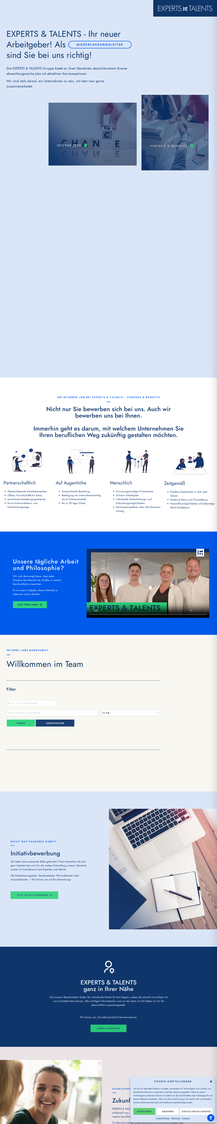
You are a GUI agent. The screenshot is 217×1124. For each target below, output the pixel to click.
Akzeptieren (144, 1111)
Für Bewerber (16, 8)
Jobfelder (68, 8)
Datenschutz (175, 1118)
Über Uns (88, 8)
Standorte (108, 8)
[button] (210, 1081)
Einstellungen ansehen (196, 1111)
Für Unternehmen (43, 8)
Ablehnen (168, 1111)
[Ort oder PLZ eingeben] (52, 716)
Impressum (186, 1118)
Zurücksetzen (55, 726)
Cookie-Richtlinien (163, 1118)
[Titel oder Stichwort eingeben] (31, 707)
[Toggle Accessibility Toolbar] (211, 1118)
